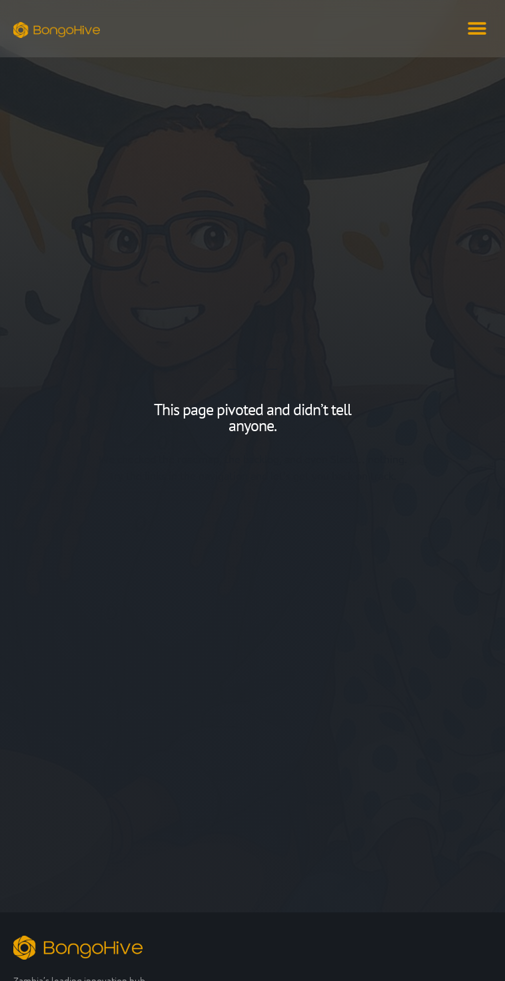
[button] (477, 28)
